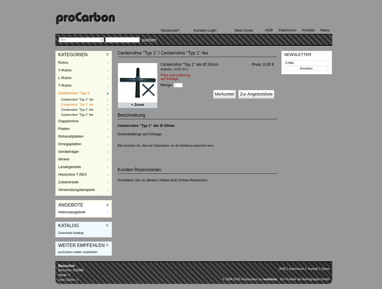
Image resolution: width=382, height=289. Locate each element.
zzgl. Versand (266, 69)
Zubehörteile (68, 182)
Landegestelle (69, 167)
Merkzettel (224, 94)
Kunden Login (205, 30)
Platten (64, 129)
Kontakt (308, 30)
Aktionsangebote (72, 212)
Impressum (287, 30)
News (324, 30)
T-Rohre (64, 85)
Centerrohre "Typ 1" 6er (77, 109)
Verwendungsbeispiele (76, 190)
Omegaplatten (69, 144)
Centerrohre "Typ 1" (74, 93)
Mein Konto (244, 30)
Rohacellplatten (71, 136)
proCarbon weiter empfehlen (77, 252)
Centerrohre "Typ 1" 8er (77, 114)
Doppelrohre (68, 121)
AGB (269, 30)
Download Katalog (70, 232)
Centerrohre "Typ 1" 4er (77, 104)
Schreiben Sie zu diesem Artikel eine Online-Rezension (162, 180)
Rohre (63, 62)
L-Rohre (64, 78)
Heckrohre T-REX (72, 174)
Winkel (63, 159)
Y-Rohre (64, 70)
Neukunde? (170, 30)
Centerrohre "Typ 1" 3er (77, 99)
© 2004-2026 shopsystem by (249, 279)
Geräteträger (68, 151)
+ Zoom (137, 105)
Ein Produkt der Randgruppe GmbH (304, 279)
